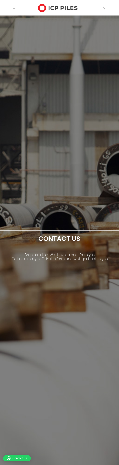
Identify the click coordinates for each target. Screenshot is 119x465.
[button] (17, 458)
